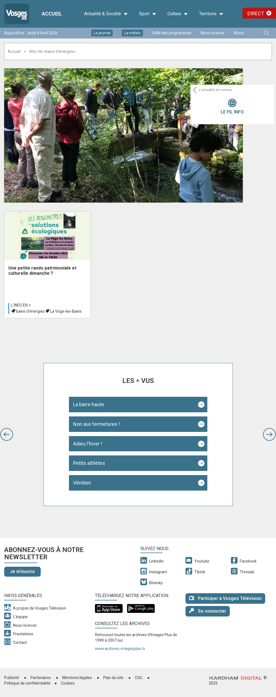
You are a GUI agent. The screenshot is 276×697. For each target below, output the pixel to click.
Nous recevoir (213, 33)
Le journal (102, 33)
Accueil (14, 51)
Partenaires (40, 677)
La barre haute (88, 404)
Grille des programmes (172, 33)
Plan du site (113, 677)
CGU (138, 677)
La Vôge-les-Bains (66, 311)
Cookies (68, 683)
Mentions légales (77, 677)
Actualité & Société (106, 13)
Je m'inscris (22, 571)
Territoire (211, 13)
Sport (147, 13)
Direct (255, 13)
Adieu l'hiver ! (87, 444)
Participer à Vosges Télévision (225, 598)
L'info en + (21, 305)
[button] (6, 434)
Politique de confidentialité (27, 683)
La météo (132, 33)
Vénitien (82, 483)
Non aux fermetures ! (96, 424)
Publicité (11, 677)
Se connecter (207, 611)
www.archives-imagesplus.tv (120, 648)
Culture (177, 13)
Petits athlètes (89, 463)
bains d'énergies (30, 311)
